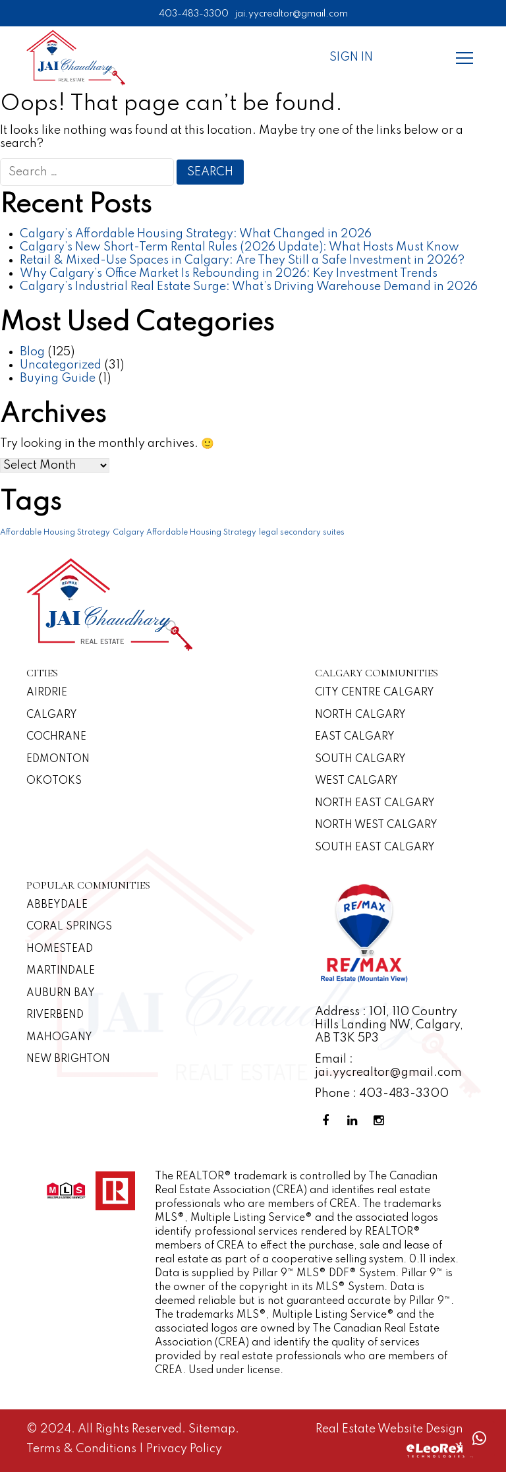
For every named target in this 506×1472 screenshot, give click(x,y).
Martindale (60, 971)
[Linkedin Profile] (354, 1121)
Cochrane (56, 737)
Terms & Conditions (82, 1449)
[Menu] (464, 57)
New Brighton (68, 1059)
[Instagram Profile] (381, 1121)
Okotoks (54, 781)
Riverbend (55, 1015)
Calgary (51, 715)
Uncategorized (60, 365)
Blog (32, 352)
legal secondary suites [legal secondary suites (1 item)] (302, 533)
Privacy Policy (184, 1449)
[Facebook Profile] (328, 1121)
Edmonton (58, 759)
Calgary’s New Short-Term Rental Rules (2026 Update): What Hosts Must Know (239, 247)
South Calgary (360, 759)
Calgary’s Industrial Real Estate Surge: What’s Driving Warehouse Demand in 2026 (249, 287)
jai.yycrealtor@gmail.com (291, 13)
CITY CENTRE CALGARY (374, 693)
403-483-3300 (194, 13)
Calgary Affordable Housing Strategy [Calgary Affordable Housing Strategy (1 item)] (184, 533)
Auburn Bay (60, 993)
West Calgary (356, 781)
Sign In (351, 57)
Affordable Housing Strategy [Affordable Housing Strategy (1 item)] (55, 533)
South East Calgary (375, 847)
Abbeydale (57, 905)
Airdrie (46, 693)
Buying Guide (58, 378)
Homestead (59, 949)
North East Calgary (375, 803)
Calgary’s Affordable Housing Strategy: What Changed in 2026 (196, 234)
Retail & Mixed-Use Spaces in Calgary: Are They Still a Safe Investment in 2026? (242, 260)
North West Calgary (376, 825)
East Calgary (355, 737)
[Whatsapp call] (479, 1438)
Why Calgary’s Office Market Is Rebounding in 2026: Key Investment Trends (228, 274)
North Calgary (360, 715)
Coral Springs (69, 927)
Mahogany (59, 1037)
